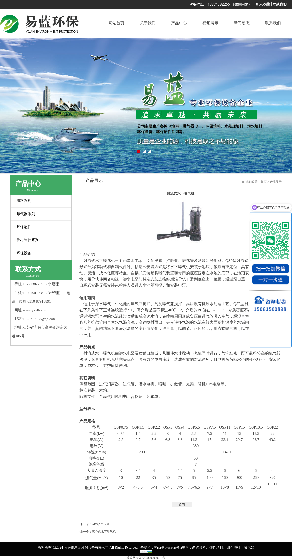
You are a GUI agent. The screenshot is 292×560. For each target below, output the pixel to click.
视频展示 (210, 23)
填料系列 (24, 201)
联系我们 (273, 23)
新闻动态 (242, 23)
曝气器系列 (26, 214)
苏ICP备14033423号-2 (168, 547)
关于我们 (148, 23)
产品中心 (179, 23)
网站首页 (116, 23)
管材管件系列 (28, 240)
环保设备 (24, 253)
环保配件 (24, 227)
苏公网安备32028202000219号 (146, 558)
